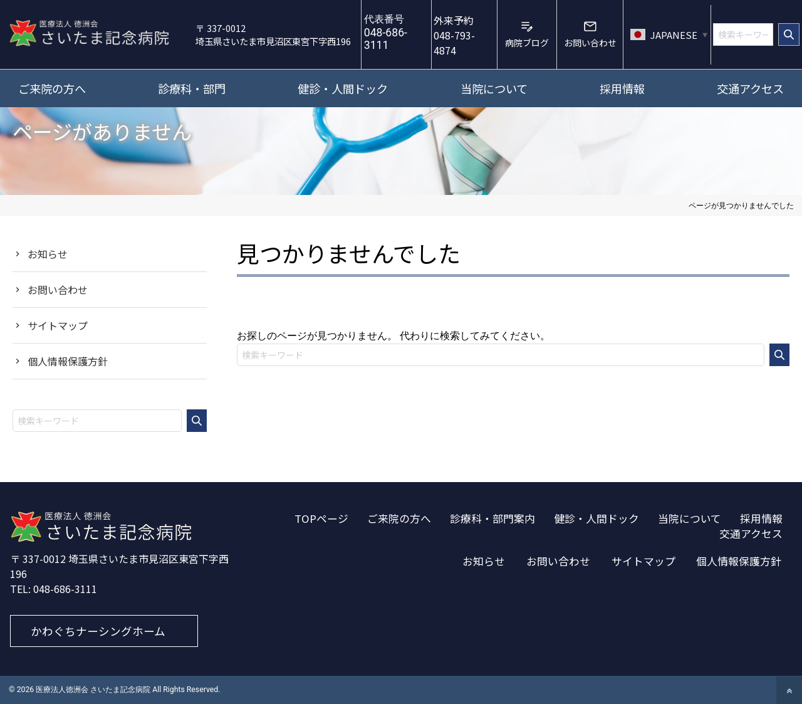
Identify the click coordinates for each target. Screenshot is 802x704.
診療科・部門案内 (492, 518)
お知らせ (48, 253)
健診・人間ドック (596, 518)
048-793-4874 (454, 35)
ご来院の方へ (399, 518)
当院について (689, 518)
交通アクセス (751, 533)
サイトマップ (58, 325)
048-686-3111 (65, 588)
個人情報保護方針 (68, 361)
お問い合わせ (58, 289)
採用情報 (761, 518)
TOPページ (321, 518)
